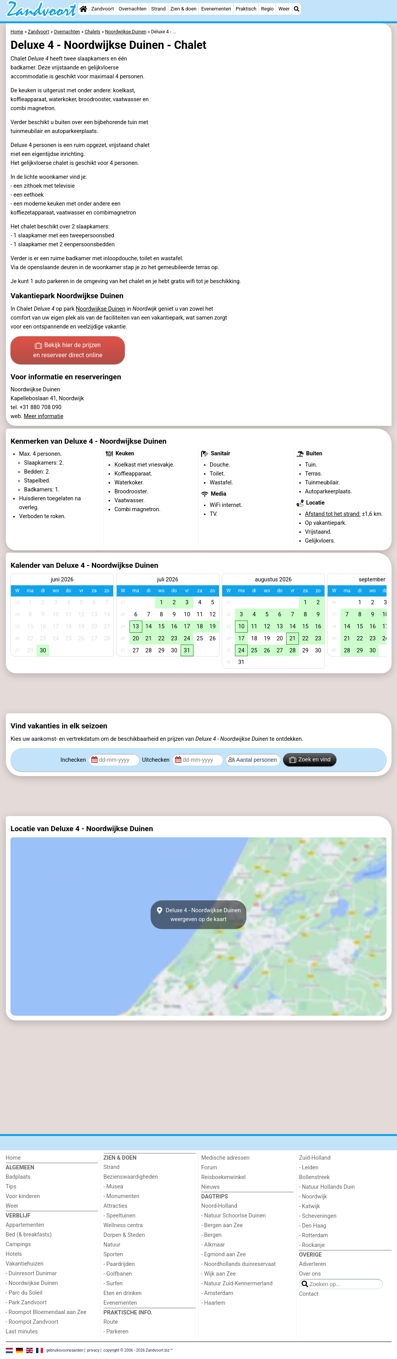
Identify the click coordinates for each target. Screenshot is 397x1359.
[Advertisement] (199, 693)
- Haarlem (213, 1303)
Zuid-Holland (314, 1158)
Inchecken (73, 760)
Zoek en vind (310, 759)
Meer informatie (43, 416)
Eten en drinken (123, 1293)
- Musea (113, 1186)
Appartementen (25, 1225)
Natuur (112, 1244)
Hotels (14, 1254)
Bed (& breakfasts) (29, 1234)
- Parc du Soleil (24, 1293)
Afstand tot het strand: (333, 514)
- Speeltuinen (120, 1215)
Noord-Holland (219, 1206)
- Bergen (211, 1235)
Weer (284, 9)
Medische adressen (225, 1158)
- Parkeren (116, 1331)
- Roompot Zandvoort (32, 1322)
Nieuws (210, 1187)
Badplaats (18, 1177)
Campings (18, 1244)
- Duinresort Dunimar (31, 1273)
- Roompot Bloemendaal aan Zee (46, 1312)
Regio (267, 9)
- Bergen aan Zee (222, 1225)
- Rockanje (312, 1245)
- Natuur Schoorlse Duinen (233, 1215)
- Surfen (113, 1283)
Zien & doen (183, 9)
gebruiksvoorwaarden (64, 1350)
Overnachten (133, 9)
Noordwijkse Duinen (101, 309)
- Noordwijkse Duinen (32, 1283)
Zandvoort (102, 9)
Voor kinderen (23, 1196)
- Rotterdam (313, 1235)
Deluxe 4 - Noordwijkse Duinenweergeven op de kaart (198, 915)
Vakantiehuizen (25, 1263)
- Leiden (308, 1167)
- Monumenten (122, 1196)
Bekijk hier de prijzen (67, 350)
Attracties (116, 1206)
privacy (93, 1350)
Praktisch (246, 9)
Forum (209, 1167)
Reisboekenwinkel (223, 1177)
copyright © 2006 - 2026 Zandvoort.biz (136, 1350)
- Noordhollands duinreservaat (238, 1264)
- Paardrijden (119, 1264)
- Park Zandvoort (26, 1302)
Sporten (113, 1254)
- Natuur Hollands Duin (327, 1187)
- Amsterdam (217, 1293)
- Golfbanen (118, 1274)
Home (13, 1158)
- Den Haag (312, 1225)
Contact (308, 1294)
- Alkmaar (213, 1244)
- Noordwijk (313, 1196)
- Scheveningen (318, 1216)
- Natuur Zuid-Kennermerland (237, 1283)
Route (111, 1322)
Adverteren (312, 1264)
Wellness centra (123, 1225)
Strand (158, 9)
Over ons (310, 1274)
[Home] (83, 9)
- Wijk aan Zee (218, 1274)
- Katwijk (309, 1206)
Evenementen (216, 9)
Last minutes (22, 1331)
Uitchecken (156, 760)
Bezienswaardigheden (131, 1177)
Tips (11, 1186)
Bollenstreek (314, 1177)
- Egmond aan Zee (223, 1254)
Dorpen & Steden (124, 1235)
